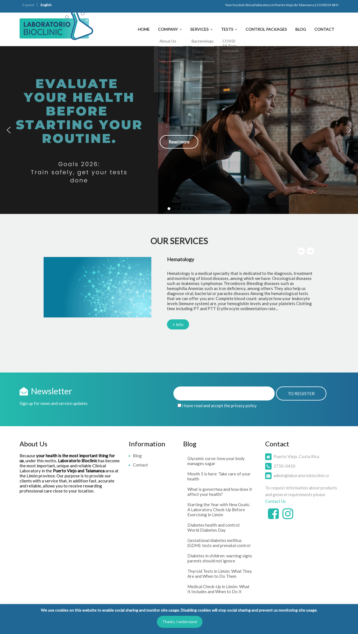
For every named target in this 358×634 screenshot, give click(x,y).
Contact (324, 29)
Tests (227, 29)
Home (144, 29)
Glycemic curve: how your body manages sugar (216, 461)
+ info (178, 324)
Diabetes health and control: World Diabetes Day (213, 527)
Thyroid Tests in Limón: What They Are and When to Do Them (219, 574)
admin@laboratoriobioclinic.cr (301, 475)
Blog (300, 29)
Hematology (180, 259)
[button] (179, 130)
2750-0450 (284, 465)
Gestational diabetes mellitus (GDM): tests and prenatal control (218, 543)
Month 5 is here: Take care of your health (219, 476)
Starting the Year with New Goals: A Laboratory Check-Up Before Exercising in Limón (218, 509)
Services (199, 29)
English (46, 5)
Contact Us (275, 501)
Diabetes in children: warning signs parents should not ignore (219, 558)
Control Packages (266, 29)
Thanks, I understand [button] (179, 621)
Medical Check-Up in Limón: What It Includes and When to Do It (218, 589)
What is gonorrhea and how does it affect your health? (219, 492)
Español (28, 5)
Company (168, 29)
